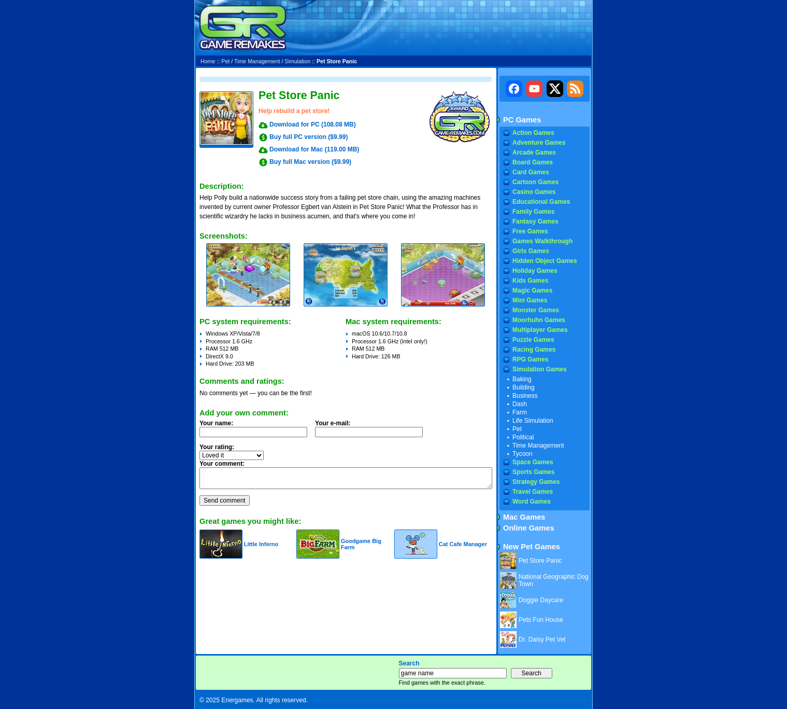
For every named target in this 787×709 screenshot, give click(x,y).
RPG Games (530, 359)
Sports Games (533, 472)
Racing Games (533, 349)
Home (208, 61)
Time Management (257, 61)
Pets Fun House (541, 619)
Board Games (532, 162)
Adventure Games (539, 142)
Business (525, 395)
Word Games (531, 501)
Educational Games (541, 201)
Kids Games (530, 280)
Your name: (216, 423)
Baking (522, 379)
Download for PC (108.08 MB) (312, 124)
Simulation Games (539, 369)
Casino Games (533, 192)
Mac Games (524, 517)
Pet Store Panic (540, 560)
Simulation (297, 61)
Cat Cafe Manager (463, 544)
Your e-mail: (372, 431)
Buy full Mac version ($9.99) (310, 161)
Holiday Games (534, 270)
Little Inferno (261, 544)
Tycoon (522, 453)
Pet (225, 61)
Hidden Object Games (544, 261)
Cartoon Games (535, 182)
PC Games (522, 120)
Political (523, 437)
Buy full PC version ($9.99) (308, 137)
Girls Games (530, 251)
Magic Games (532, 290)
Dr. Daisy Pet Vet (542, 639)
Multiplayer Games (540, 329)
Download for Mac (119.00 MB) (314, 149)
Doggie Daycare (541, 600)
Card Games (530, 172)
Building (523, 387)
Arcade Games (534, 152)
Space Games (532, 462)
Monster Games (535, 310)
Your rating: (216, 447)
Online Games (528, 528)
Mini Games (529, 300)
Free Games (530, 231)
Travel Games (532, 491)
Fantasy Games (535, 221)
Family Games (533, 211)
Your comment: (222, 463)
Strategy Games (536, 481)
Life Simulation (532, 420)
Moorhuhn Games (538, 320)
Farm (519, 412)
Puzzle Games (533, 339)
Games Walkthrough (542, 241)
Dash (519, 404)
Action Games (533, 132)
